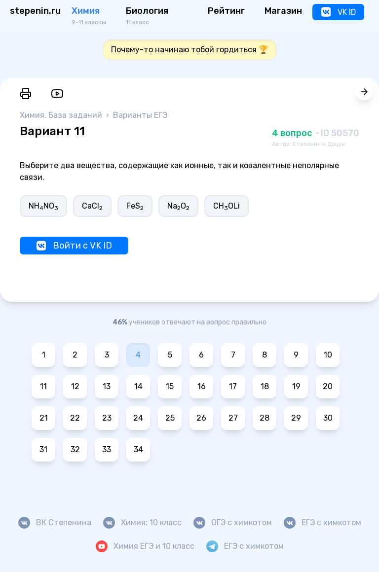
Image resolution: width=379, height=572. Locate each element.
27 (233, 418)
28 (264, 418)
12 (75, 386)
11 (43, 386)
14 (138, 386)
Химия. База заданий (62, 115)
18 (265, 386)
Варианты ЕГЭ (140, 115)
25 (170, 418)
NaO (178, 206)
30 (328, 418)
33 (106, 449)
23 (107, 418)
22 (75, 418)
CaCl (92, 206)
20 (328, 386)
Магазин (283, 10)
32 (75, 449)
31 (43, 449)
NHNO (43, 206)
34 (138, 449)
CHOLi (226, 206)
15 (170, 386)
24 (138, 418)
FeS (135, 206)
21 (43, 418)
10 (328, 354)
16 (201, 386)
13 (107, 386)
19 (296, 386)
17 (233, 386)
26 (201, 418)
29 (296, 418)
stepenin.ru (35, 10)
